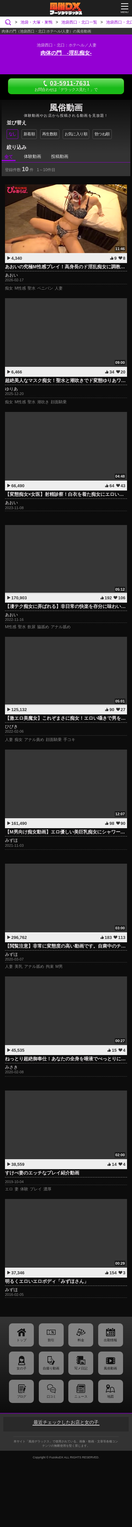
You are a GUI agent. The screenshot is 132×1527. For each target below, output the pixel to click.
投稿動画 (59, 156)
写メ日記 (81, 1368)
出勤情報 (110, 1340)
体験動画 (32, 156)
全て (8, 156)
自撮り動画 (51, 1368)
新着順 (29, 134)
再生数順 (49, 134)
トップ (22, 1340)
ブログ (21, 1396)
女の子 (22, 1368)
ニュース (81, 1396)
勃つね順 (102, 134)
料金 (81, 1340)
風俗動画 (110, 1368)
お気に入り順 (76, 134)
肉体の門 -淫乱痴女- (66, 53)
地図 (110, 1396)
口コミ (51, 1396)
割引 (51, 1340)
